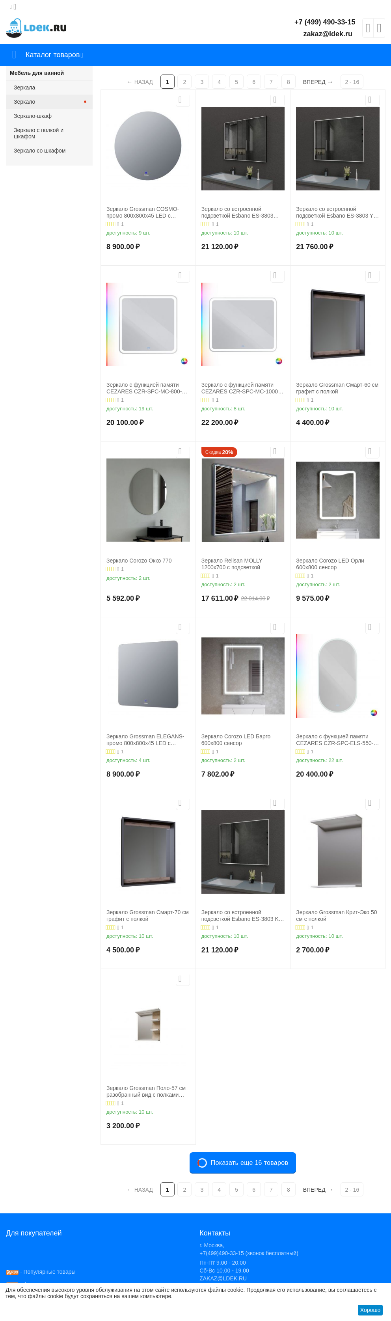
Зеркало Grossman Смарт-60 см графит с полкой (337, 388)
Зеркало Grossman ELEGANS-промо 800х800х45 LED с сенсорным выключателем (145, 740)
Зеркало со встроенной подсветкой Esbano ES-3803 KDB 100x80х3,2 (237, 212)
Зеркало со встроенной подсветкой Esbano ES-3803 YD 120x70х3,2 (336, 212)
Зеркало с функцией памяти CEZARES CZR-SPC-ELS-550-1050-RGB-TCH (334, 740)
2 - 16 (352, 82)
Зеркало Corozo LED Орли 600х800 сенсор (330, 563)
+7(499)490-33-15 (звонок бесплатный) (248, 1253)
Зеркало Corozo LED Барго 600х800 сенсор (236, 739)
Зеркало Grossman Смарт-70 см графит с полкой (147, 915)
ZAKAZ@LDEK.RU (223, 1278)
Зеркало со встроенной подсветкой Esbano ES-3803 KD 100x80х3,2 (242, 915)
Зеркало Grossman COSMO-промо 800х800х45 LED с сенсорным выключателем (142, 212)
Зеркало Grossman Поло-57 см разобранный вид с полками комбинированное (146, 1091)
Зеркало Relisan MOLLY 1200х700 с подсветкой (232, 563)
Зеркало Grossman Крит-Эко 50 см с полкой (336, 915)
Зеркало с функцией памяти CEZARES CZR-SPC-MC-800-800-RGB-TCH (144, 388)
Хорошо (370, 1310)
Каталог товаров (53, 55)
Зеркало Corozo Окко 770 (139, 560)
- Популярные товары (41, 1272)
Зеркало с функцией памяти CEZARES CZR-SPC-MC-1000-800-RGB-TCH (240, 388)
